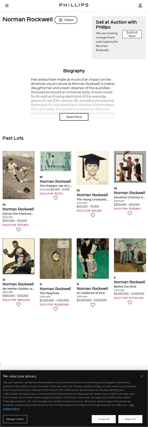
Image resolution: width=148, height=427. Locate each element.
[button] (19, 191)
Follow (66, 20)
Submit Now (132, 34)
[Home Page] (74, 5)
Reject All (130, 419)
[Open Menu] (9, 5)
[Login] (140, 5)
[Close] (142, 376)
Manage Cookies (15, 419)
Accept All (103, 419)
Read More (74, 117)
